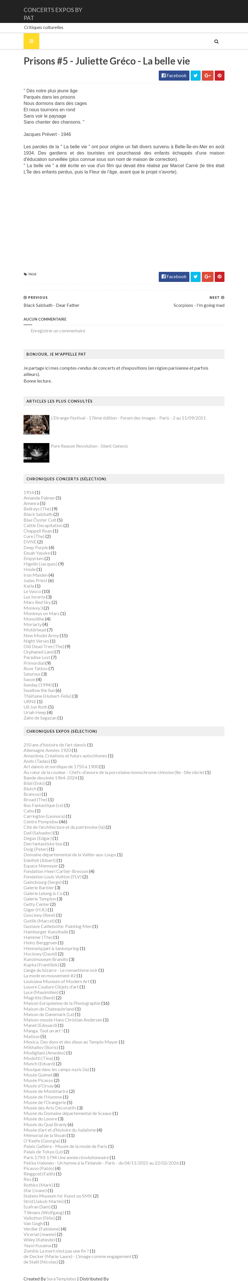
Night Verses (29, 634)
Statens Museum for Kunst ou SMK (51, 1189)
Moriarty (26, 618)
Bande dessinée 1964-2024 (43, 771)
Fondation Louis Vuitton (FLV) (46, 870)
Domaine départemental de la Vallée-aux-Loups (63, 848)
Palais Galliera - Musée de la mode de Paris (58, 1140)
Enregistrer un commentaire (51, 331)
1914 (22, 486)
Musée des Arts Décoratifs (43, 1101)
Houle (23, 563)
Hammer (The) (31, 931)
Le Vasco (25, 585)
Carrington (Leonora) (37, 810)
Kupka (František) (34, 958)
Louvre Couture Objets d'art (44, 980)
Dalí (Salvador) (31, 826)
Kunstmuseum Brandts (39, 953)
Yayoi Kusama (30, 1239)
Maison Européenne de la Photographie (55, 997)
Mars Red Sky (30, 596)
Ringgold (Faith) (32, 1167)
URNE (23, 695)
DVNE (23, 536)
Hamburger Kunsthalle (39, 925)
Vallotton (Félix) (32, 1211)
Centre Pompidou (34, 815)
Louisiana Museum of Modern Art (50, 975)
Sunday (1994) (31, 678)
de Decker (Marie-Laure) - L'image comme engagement (71, 1250)
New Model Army (34, 629)
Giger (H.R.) (28, 903)
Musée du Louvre (33, 1113)
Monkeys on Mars (35, 607)
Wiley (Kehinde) (32, 1234)
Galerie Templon (33, 892)
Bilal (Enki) (27, 777)
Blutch (23, 782)
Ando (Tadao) (30, 755)
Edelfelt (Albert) (33, 854)
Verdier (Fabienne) (35, 1222)
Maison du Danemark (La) (42, 1008)
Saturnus (25, 667)
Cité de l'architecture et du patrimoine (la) (57, 821)
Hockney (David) (33, 947)
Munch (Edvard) (32, 1057)
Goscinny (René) (33, 909)
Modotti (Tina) (31, 1052)
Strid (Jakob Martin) (37, 1195)
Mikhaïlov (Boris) (34, 1041)
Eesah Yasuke (30, 546)
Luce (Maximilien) (34, 986)
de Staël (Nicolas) (34, 1255)
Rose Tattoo (29, 662)
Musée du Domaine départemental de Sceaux (61, 1107)
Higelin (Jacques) (34, 557)
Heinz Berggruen (33, 936)
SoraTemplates (54, 1273)
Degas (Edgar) (31, 832)
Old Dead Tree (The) (37, 640)
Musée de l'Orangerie (38, 1096)
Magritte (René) (32, 991)
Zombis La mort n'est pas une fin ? (49, 1244)
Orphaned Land (32, 645)
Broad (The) (28, 793)
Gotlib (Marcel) (32, 914)
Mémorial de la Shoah (38, 1129)
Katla (22, 579)
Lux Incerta (27, 590)
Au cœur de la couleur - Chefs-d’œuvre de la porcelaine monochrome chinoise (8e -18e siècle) (107, 766)
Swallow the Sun (32, 684)
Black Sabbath (31, 508)
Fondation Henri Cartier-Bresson (49, 865)
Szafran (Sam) (30, 1201)
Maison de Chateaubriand (42, 1002)
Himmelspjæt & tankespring (44, 942)
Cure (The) (27, 530)
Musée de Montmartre (39, 1085)
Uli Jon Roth (28, 700)
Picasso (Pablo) (32, 1162)
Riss (21, 1173)
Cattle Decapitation (36, 519)
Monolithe (27, 612)
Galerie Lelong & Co (36, 887)
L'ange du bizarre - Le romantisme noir (54, 964)
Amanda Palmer (32, 491)
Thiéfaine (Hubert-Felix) (41, 690)
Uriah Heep (28, 706)
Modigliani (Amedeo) (38, 1046)
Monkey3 (26, 602)
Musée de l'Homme (36, 1090)
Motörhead (28, 624)
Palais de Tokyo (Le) (36, 1146)
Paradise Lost (30, 651)
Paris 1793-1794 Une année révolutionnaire (59, 1151)
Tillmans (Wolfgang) (37, 1206)
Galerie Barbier (32, 881)
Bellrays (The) (30, 502)
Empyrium (27, 552)
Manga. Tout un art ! (36, 1024)
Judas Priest (28, 574)
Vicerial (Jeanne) (33, 1228)
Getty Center (29, 898)
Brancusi (25, 788)
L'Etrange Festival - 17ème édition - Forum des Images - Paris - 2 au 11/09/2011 (121, 411)
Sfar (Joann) (28, 1184)
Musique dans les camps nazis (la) (49, 1063)
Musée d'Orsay (32, 1079)
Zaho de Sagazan (33, 712)
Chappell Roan (31, 524)
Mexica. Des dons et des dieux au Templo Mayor (64, 1035)
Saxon (22, 673)
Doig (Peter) (29, 843)
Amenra (24, 497)
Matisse (25, 1030)
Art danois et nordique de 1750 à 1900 (54, 760)
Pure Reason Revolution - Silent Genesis (82, 440)
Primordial (27, 657)
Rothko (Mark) (31, 1178)
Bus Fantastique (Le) (37, 799)
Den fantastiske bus (36, 837)
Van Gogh (26, 1217)
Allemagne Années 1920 (40, 744)
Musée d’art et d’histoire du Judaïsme (53, 1123)
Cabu (22, 804)
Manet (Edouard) (33, 1019)
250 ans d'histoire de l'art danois (48, 738)
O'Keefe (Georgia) (35, 1134)
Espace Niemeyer (34, 859)
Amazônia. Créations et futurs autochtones (58, 749)
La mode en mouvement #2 (43, 969)
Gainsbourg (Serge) (36, 876)
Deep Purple (29, 541)
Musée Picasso (31, 1074)
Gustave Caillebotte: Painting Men (51, 920)
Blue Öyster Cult (33, 513)
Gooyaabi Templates (123, 1273)
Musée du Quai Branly (38, 1118)
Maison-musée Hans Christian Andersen (56, 1013)
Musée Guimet (31, 1068)
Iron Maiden (29, 569)
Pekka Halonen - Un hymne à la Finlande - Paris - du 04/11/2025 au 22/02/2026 (94, 1156)
